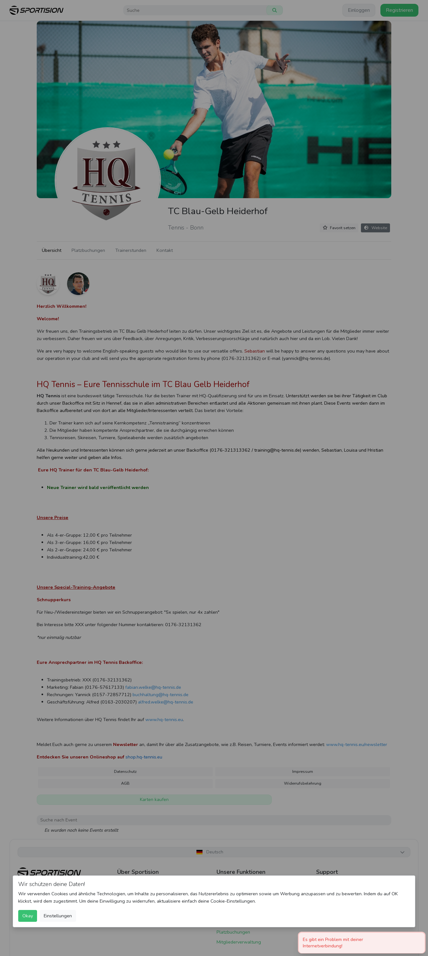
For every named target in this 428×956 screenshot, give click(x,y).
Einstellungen (58, 916)
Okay (27, 916)
